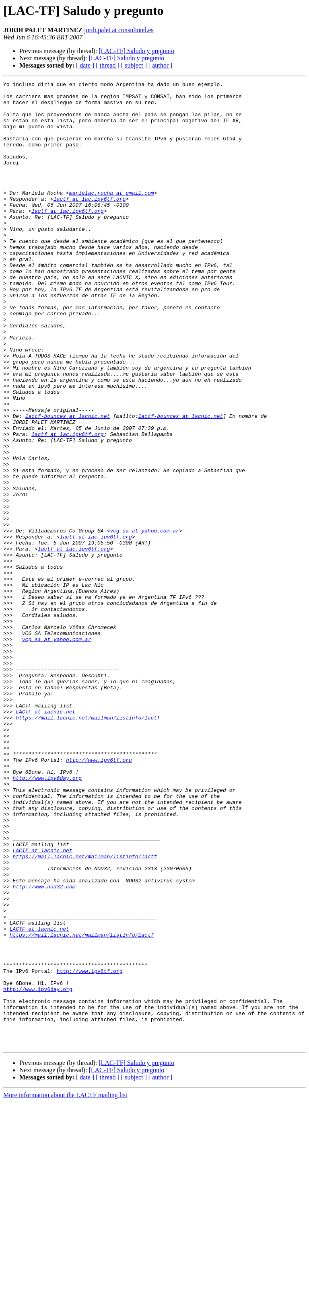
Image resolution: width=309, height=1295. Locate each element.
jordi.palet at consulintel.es (118, 30)
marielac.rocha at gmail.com (111, 215)
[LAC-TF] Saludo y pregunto (136, 50)
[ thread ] (107, 65)
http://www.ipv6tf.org (99, 896)
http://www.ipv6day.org (47, 917)
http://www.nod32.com (43, 1048)
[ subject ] (134, 65)
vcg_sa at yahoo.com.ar (144, 621)
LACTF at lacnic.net (45, 838)
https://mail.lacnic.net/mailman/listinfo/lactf (88, 845)
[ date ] (85, 65)
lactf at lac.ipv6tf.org (90, 222)
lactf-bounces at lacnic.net (67, 483)
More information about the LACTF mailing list (65, 1288)
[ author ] (160, 65)
